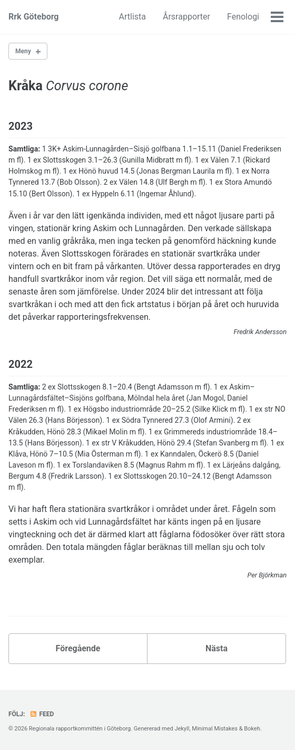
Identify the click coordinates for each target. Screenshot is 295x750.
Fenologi (243, 17)
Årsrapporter (186, 17)
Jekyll (181, 728)
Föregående (78, 648)
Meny (23, 51)
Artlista (132, 17)
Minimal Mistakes (215, 728)
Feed (42, 714)
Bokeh (252, 728)
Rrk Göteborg (33, 17)
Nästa (216, 648)
